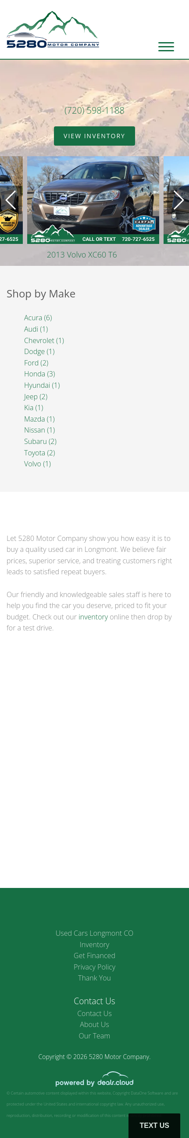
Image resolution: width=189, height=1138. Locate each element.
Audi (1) (36, 329)
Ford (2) (36, 363)
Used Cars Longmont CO (95, 933)
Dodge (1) (39, 351)
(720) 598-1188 (94, 110)
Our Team (95, 1036)
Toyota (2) (39, 453)
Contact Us (94, 1013)
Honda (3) (39, 374)
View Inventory (94, 136)
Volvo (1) (37, 464)
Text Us (154, 1125)
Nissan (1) (39, 430)
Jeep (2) (35, 396)
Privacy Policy (94, 967)
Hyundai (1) (42, 385)
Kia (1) (33, 407)
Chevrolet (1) (44, 340)
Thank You (94, 978)
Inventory (94, 944)
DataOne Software (147, 1093)
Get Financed (94, 955)
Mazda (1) (39, 419)
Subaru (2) (40, 441)
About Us (94, 1024)
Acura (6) (38, 317)
